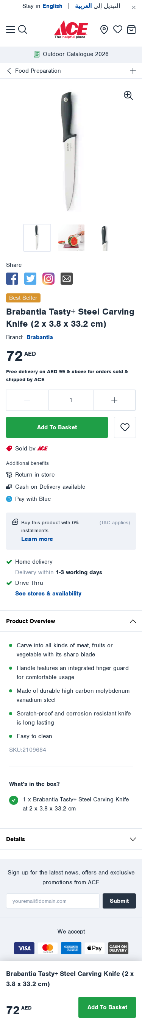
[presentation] (71, 29)
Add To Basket (57, 427)
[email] (67, 279)
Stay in (42, 6)
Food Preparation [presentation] (38, 71)
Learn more (37, 539)
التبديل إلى (97, 6)
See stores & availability (48, 593)
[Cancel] (133, 7)
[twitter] (30, 279)
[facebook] (12, 279)
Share (14, 265)
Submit (119, 901)
